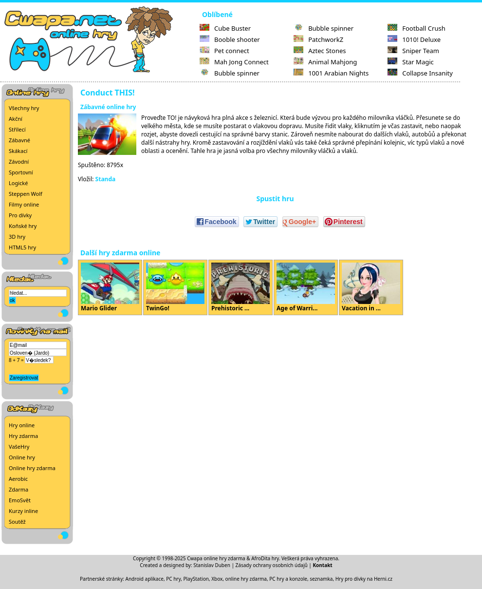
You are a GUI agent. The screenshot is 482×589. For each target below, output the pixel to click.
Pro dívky (20, 215)
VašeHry (19, 446)
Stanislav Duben (211, 565)
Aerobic (18, 478)
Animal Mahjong (325, 61)
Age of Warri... (306, 287)
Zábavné (19, 140)
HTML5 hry (22, 247)
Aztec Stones (320, 50)
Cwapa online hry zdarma (216, 558)
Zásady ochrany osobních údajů (272, 565)
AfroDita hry (265, 558)
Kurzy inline (23, 510)
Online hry (22, 457)
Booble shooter (230, 39)
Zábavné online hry (108, 107)
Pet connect (224, 50)
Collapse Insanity (420, 73)
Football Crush (416, 28)
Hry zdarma (23, 435)
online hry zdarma (246, 578)
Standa (105, 179)
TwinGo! (175, 287)
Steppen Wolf (25, 193)
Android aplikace (145, 578)
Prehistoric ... (240, 287)
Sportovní (21, 172)
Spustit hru (275, 198)
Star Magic (411, 61)
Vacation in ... (371, 287)
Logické (18, 183)
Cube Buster (225, 28)
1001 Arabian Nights (331, 73)
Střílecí (17, 129)
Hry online (22, 425)
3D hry (17, 236)
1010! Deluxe (414, 39)
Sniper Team (413, 50)
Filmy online (24, 204)
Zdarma (18, 489)
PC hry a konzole (288, 578)
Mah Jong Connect (234, 61)
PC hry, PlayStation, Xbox (194, 578)
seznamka (321, 578)
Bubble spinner (230, 73)
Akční (15, 118)
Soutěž (17, 521)
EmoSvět (20, 500)
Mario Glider (110, 287)
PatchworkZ (318, 39)
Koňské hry (23, 225)
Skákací (18, 150)
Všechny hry (24, 108)
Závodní (19, 161)
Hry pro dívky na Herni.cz (363, 578)
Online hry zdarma (32, 468)
